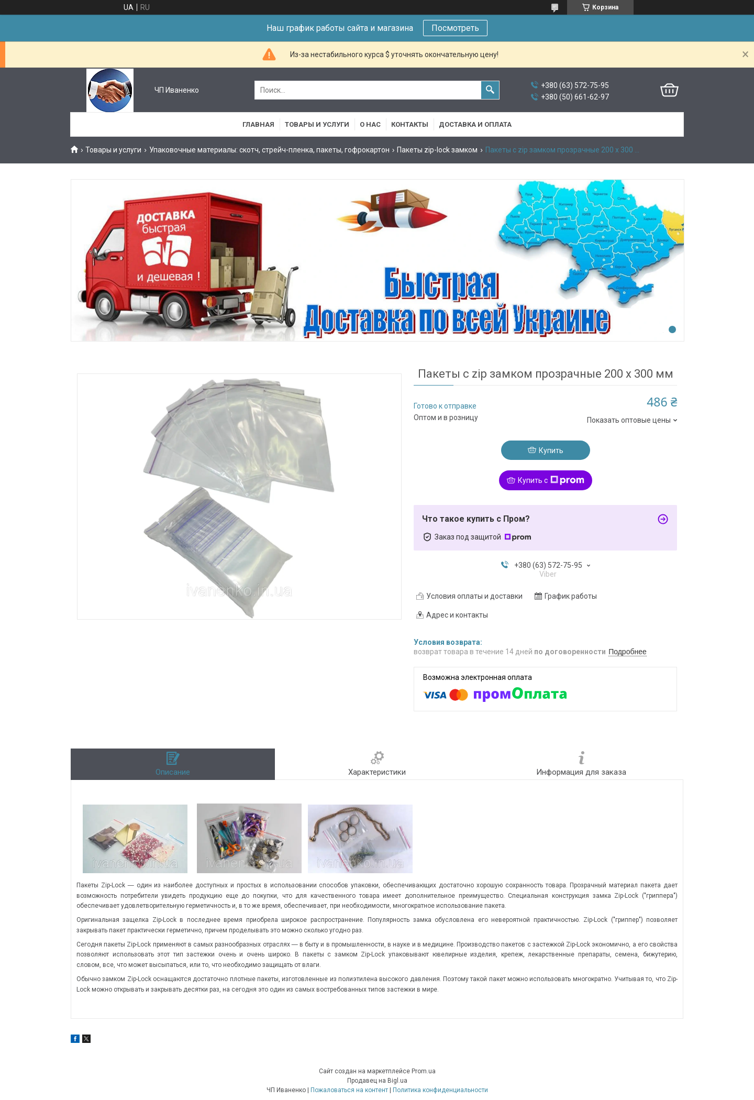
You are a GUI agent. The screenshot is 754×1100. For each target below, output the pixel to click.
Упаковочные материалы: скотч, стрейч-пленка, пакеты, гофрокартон (269, 150)
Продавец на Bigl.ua (377, 1080)
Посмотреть (455, 28)
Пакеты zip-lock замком (437, 150)
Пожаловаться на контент (349, 1090)
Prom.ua (424, 1071)
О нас (370, 124)
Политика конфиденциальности (440, 1090)
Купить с (551, 480)
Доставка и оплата (475, 124)
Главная (258, 124)
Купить (551, 450)
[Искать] (490, 90)
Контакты (409, 124)
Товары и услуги (317, 124)
